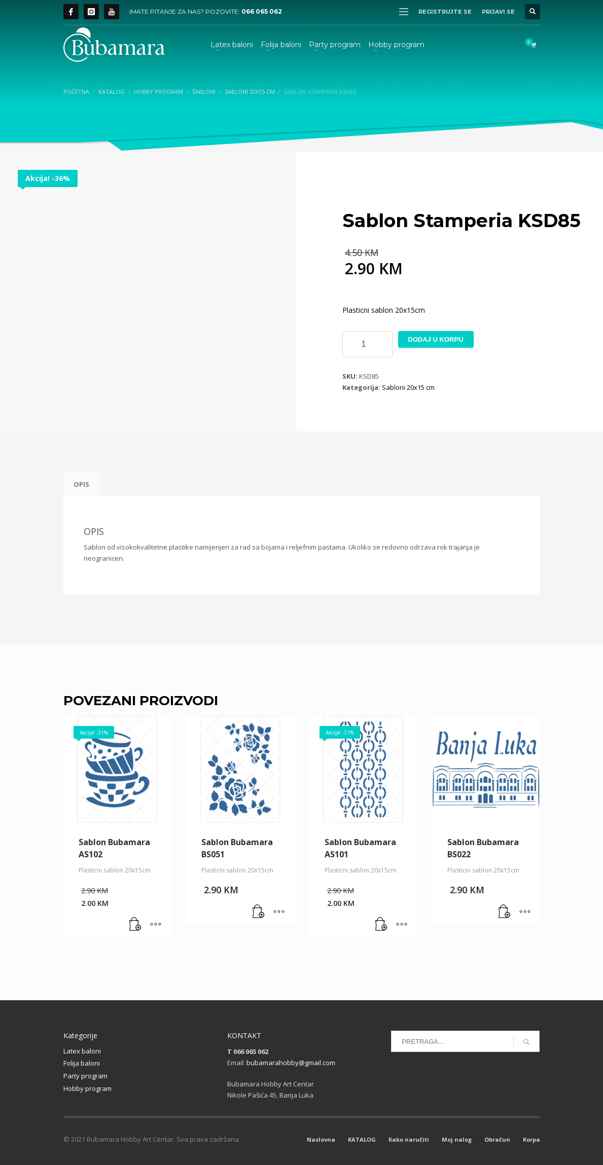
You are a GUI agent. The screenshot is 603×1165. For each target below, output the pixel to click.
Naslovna (321, 1139)
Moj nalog (457, 1139)
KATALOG (362, 1139)
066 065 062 (261, 11)
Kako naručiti (408, 1139)
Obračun (497, 1139)
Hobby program (87, 1088)
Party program (85, 1075)
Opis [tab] (81, 484)
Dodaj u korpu (436, 339)
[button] (135, 924)
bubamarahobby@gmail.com (290, 1062)
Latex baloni (82, 1050)
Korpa (531, 1139)
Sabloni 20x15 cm (408, 387)
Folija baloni (81, 1063)
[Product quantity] (367, 344)
